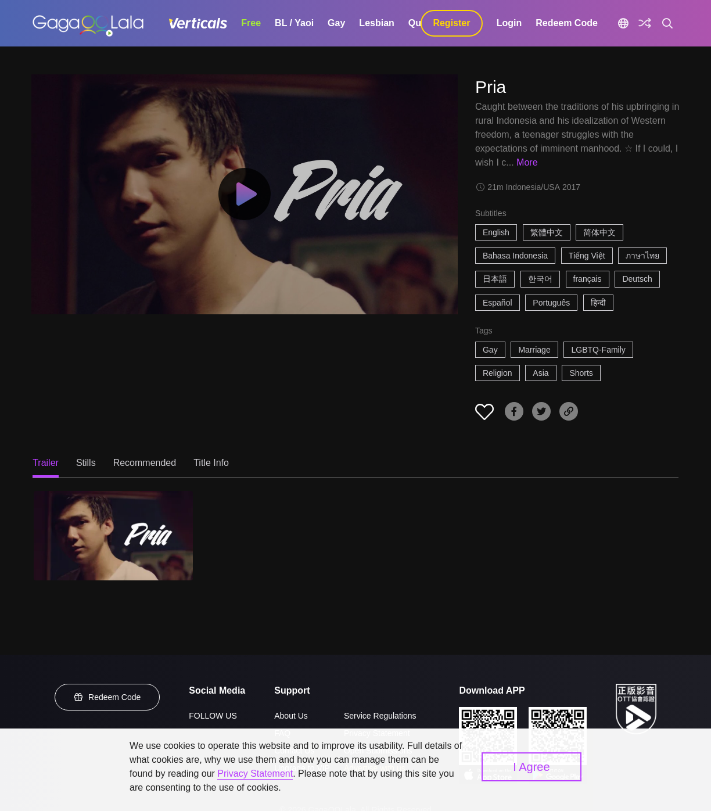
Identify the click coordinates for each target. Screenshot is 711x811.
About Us (291, 715)
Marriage (534, 349)
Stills (86, 463)
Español (497, 302)
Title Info (211, 463)
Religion (497, 373)
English (496, 232)
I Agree (531, 766)
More (526, 162)
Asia (540, 373)
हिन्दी (598, 302)
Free (251, 23)
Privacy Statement (255, 773)
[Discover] (645, 23)
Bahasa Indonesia (515, 255)
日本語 (495, 279)
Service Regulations (380, 715)
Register (451, 23)
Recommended (145, 463)
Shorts (580, 373)
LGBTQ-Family (598, 349)
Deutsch (637, 279)
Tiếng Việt (587, 255)
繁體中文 (546, 232)
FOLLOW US (212, 715)
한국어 (540, 279)
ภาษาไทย (642, 255)
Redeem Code (567, 23)
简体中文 (599, 232)
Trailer (46, 463)
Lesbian (376, 23)
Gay (336, 23)
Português (551, 302)
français (587, 279)
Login (509, 23)
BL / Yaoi (294, 23)
